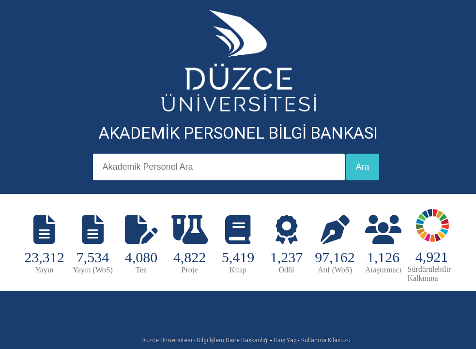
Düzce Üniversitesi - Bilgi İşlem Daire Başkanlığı (205, 340)
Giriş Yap (285, 340)
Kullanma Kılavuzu (326, 340)
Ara (362, 167)
